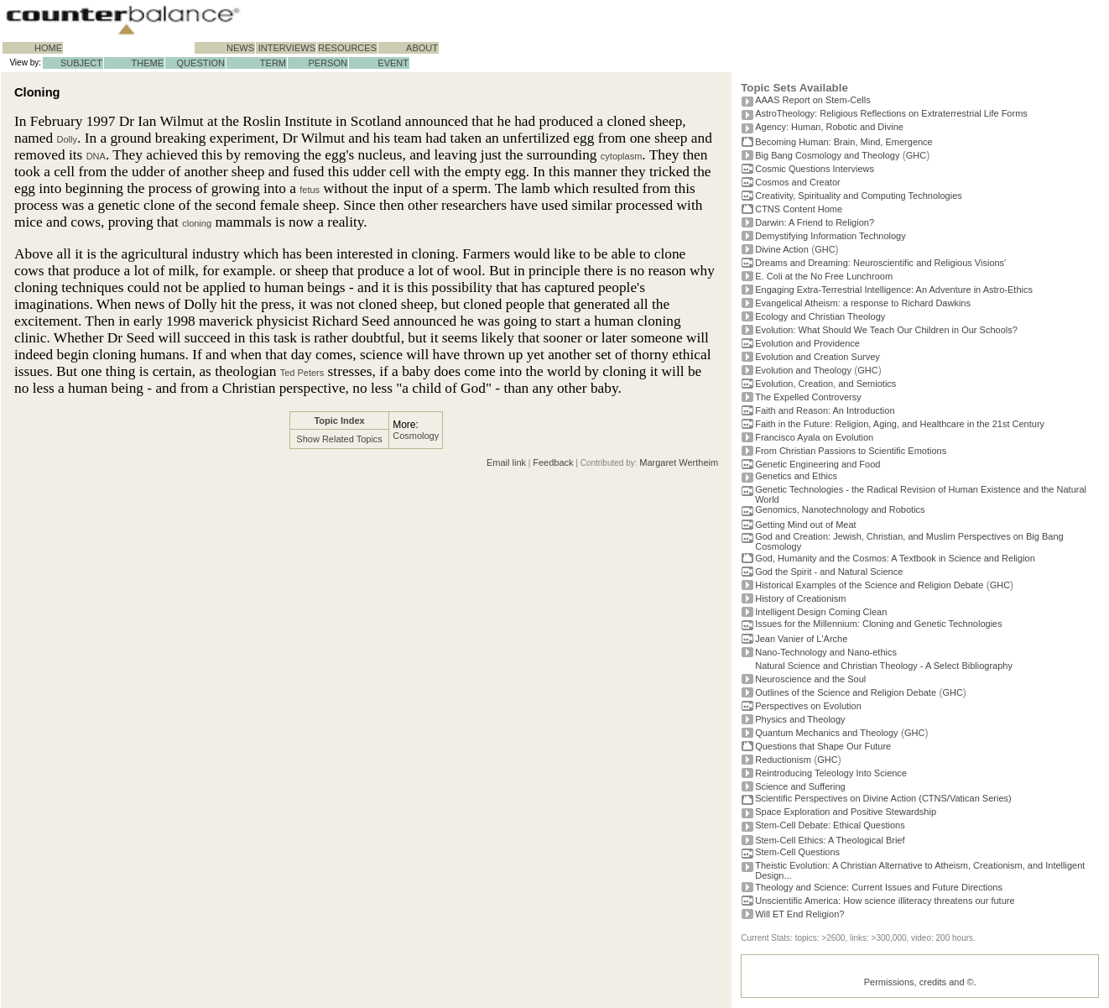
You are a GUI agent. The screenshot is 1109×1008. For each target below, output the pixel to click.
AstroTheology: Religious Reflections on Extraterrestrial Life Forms (891, 113)
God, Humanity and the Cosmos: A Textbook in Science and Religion (895, 558)
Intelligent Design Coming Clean (821, 612)
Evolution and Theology (803, 370)
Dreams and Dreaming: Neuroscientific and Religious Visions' (880, 263)
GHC (916, 155)
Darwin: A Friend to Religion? (814, 222)
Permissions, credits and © (919, 982)
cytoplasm (622, 156)
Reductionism (783, 760)
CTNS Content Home (798, 209)
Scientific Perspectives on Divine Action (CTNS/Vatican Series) (883, 798)
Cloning (37, 92)
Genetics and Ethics (796, 476)
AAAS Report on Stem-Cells (813, 100)
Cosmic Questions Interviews (814, 169)
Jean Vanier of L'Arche (801, 639)
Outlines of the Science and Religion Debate (845, 692)
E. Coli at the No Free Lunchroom (824, 276)
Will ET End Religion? (799, 914)
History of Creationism (800, 598)
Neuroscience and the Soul (810, 679)
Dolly (67, 139)
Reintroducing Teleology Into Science (831, 773)
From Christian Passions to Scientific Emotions (850, 451)
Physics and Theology (800, 719)
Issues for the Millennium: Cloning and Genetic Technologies (878, 624)
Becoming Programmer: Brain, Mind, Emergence (844, 142)
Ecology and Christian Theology (820, 316)
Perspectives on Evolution (808, 706)
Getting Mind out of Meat (805, 525)
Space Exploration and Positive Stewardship (845, 812)
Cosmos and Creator (798, 182)
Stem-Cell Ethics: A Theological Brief (829, 840)
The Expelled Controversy (808, 397)
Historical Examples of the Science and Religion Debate (869, 585)
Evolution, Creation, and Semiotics (825, 384)
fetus (309, 190)
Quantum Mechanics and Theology (826, 733)
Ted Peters (302, 373)
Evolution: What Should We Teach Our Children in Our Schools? (886, 330)
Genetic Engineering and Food (817, 464)
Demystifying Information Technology (830, 236)
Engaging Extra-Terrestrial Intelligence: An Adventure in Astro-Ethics (894, 290)
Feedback (553, 462)
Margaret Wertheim (678, 462)
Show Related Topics (339, 439)
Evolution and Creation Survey (817, 357)
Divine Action (782, 249)
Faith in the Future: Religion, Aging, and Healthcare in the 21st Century (899, 424)
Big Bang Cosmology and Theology (827, 155)
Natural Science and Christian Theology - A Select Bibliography (884, 666)
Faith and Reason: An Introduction (824, 410)
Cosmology (416, 436)
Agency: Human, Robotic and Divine (829, 127)
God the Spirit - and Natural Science (829, 572)
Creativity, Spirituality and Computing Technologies (858, 196)
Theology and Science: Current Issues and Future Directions (878, 887)
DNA (96, 156)
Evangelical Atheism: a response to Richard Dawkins (863, 303)
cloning (196, 223)
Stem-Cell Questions (797, 852)
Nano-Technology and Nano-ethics (826, 652)
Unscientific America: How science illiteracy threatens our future (884, 901)
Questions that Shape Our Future (823, 746)
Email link (506, 462)
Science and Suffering (800, 786)
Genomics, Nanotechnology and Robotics (839, 509)
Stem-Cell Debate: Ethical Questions (830, 825)
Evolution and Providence (807, 343)
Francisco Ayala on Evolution (814, 437)
